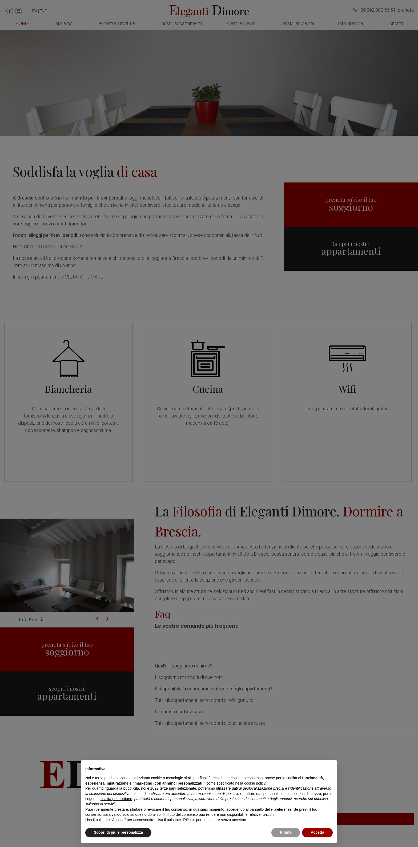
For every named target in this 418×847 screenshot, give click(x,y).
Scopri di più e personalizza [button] (118, 832)
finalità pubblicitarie (116, 799)
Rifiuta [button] (286, 832)
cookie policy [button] (254, 783)
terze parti (168, 788)
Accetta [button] (317, 832)
